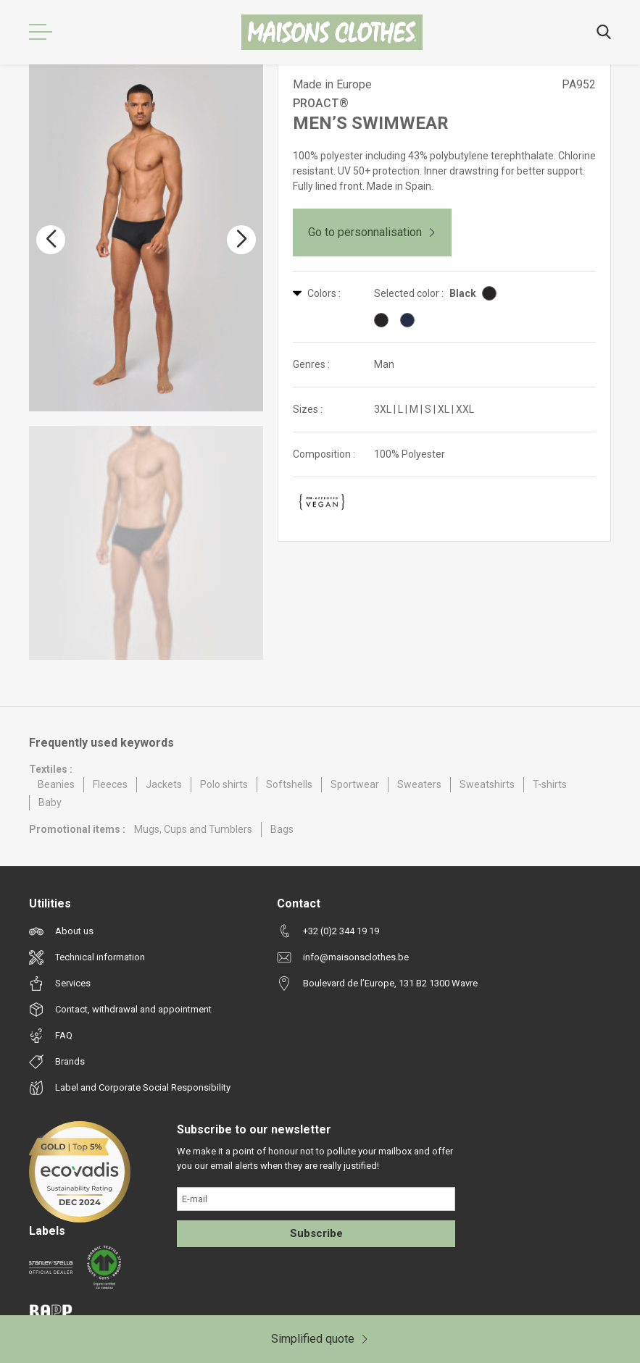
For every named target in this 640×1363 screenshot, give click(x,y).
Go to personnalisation (372, 232)
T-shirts (550, 784)
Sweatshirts (487, 784)
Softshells (289, 784)
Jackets (164, 784)
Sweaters (419, 784)
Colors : (317, 293)
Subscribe (316, 1233)
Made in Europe (332, 84)
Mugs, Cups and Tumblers (193, 829)
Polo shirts (224, 784)
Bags (282, 829)
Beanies (56, 784)
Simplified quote (320, 1339)
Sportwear (355, 784)
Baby (50, 802)
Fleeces (110, 784)
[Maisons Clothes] (332, 32)
